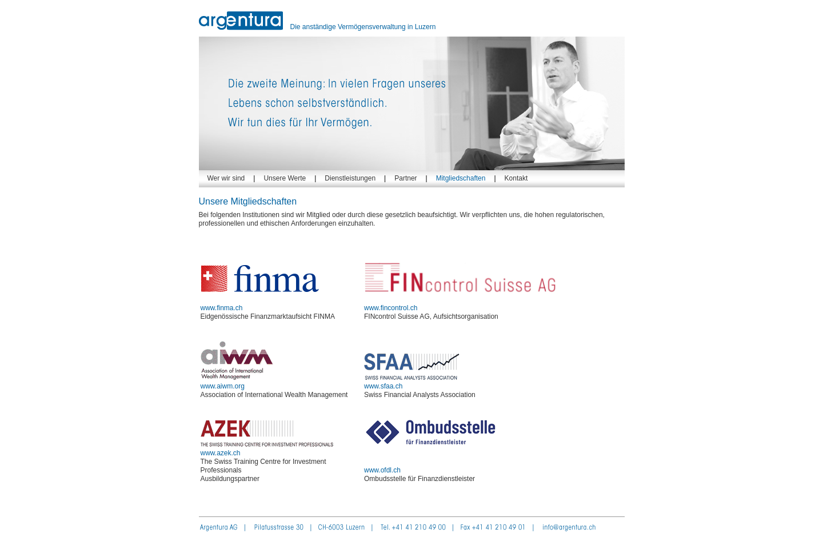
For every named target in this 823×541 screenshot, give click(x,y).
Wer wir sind (226, 178)
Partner (405, 178)
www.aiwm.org (237, 382)
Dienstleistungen (350, 178)
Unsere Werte (284, 178)
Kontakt (516, 178)
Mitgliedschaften (461, 178)
